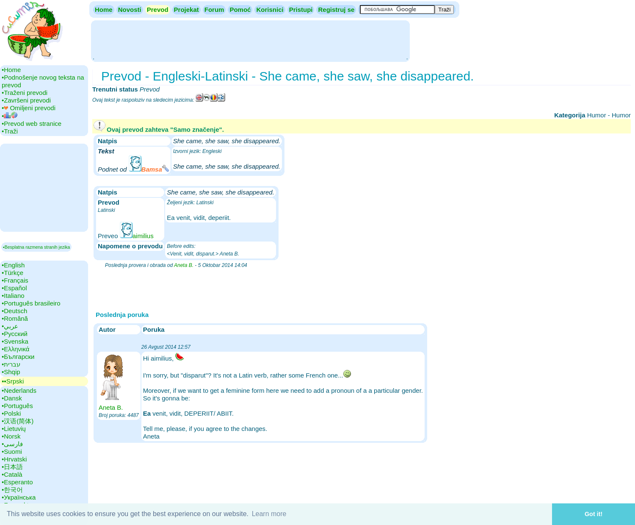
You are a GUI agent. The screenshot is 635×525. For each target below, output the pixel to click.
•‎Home (11, 69)
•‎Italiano (13, 295)
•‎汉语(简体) (17, 421)
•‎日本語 (12, 466)
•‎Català (12, 474)
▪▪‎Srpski (13, 381)
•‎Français (15, 280)
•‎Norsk (11, 436)
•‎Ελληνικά (15, 349)
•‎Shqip (11, 371)
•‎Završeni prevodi (26, 100)
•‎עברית (11, 364)
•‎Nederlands (19, 390)
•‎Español (14, 288)
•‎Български (18, 356)
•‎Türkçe (12, 272)
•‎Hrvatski (14, 459)
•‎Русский (15, 333)
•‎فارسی (12, 443)
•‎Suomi (12, 451)
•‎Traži (10, 131)
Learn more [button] (269, 513)
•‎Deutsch (14, 310)
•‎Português (17, 405)
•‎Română (15, 318)
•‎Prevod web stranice (31, 123)
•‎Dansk (12, 398)
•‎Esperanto (17, 482)
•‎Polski (11, 413)
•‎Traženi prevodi (24, 92)
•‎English (13, 265)
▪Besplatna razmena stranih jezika (36, 247)
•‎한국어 (12, 489)
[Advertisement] (250, 40)
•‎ (9, 115)
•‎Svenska (15, 341)
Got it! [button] (593, 514)
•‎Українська (19, 497)
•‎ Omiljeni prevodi (28, 107)
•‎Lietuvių (14, 428)
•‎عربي (10, 326)
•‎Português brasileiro (31, 303)
